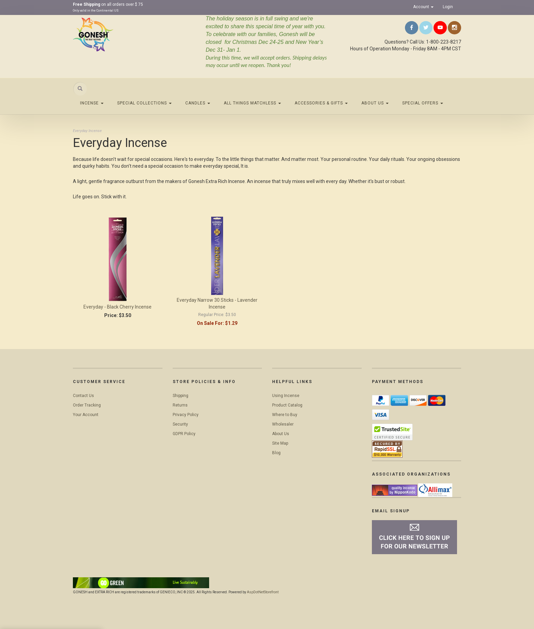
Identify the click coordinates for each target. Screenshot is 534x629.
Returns (180, 405)
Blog (276, 452)
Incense (92, 103)
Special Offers (422, 103)
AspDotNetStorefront (263, 592)
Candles (197, 103)
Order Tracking (87, 405)
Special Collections (144, 103)
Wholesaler (283, 424)
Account (423, 6)
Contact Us (83, 395)
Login (448, 6)
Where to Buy (284, 414)
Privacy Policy (186, 414)
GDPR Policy (184, 433)
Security (180, 424)
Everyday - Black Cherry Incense (117, 307)
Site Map (280, 443)
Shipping (180, 395)
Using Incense (285, 395)
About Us (375, 103)
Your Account (85, 414)
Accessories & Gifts (321, 103)
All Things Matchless (252, 103)
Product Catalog (287, 405)
